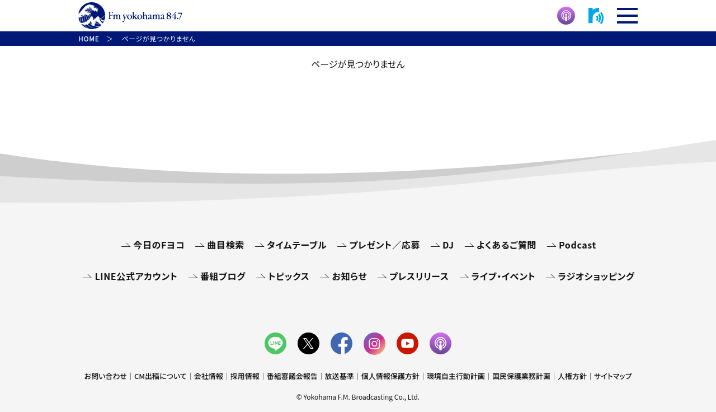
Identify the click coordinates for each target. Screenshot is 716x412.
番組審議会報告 (292, 376)
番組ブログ (223, 276)
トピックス (288, 276)
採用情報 (245, 376)
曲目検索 (225, 244)
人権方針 (572, 376)
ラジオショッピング (596, 276)
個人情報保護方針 (390, 376)
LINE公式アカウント (136, 276)
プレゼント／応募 (384, 244)
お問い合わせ (105, 376)
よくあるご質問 (506, 244)
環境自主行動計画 (456, 376)
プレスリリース (419, 276)
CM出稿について (160, 376)
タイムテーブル (297, 244)
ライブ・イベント (504, 276)
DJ (448, 244)
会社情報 (208, 376)
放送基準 (339, 376)
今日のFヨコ (159, 244)
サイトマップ (613, 376)
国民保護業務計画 (521, 376)
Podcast (577, 244)
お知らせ (349, 276)
